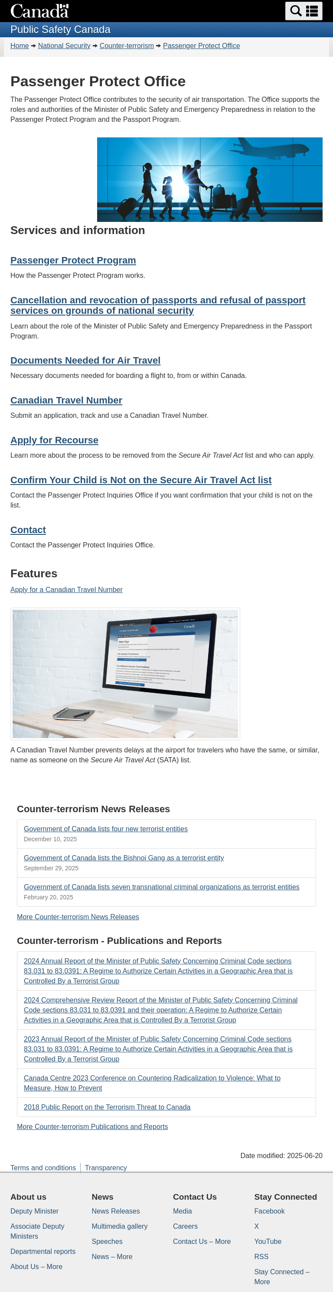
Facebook (270, 1211)
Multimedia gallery (120, 1226)
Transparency (106, 1168)
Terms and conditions (43, 1168)
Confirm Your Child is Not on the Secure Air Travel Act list (141, 480)
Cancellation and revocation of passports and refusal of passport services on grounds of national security (158, 305)
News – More (112, 1256)
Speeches (107, 1241)
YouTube (268, 1241)
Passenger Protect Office (201, 45)
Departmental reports (42, 1251)
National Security (64, 45)
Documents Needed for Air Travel (85, 360)
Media (182, 1211)
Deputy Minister (34, 1211)
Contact (28, 529)
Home (19, 45)
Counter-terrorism (127, 45)
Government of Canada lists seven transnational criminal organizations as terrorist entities (162, 887)
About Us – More (36, 1266)
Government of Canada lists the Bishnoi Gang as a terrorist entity (124, 858)
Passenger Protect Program (73, 260)
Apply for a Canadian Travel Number (66, 589)
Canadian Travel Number (66, 400)
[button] (304, 11)
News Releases (116, 1211)
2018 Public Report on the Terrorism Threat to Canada (107, 1107)
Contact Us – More (202, 1241)
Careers (185, 1226)
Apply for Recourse (54, 440)
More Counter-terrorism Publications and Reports (92, 1126)
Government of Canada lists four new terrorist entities (106, 829)
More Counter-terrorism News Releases (78, 917)
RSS (262, 1256)
